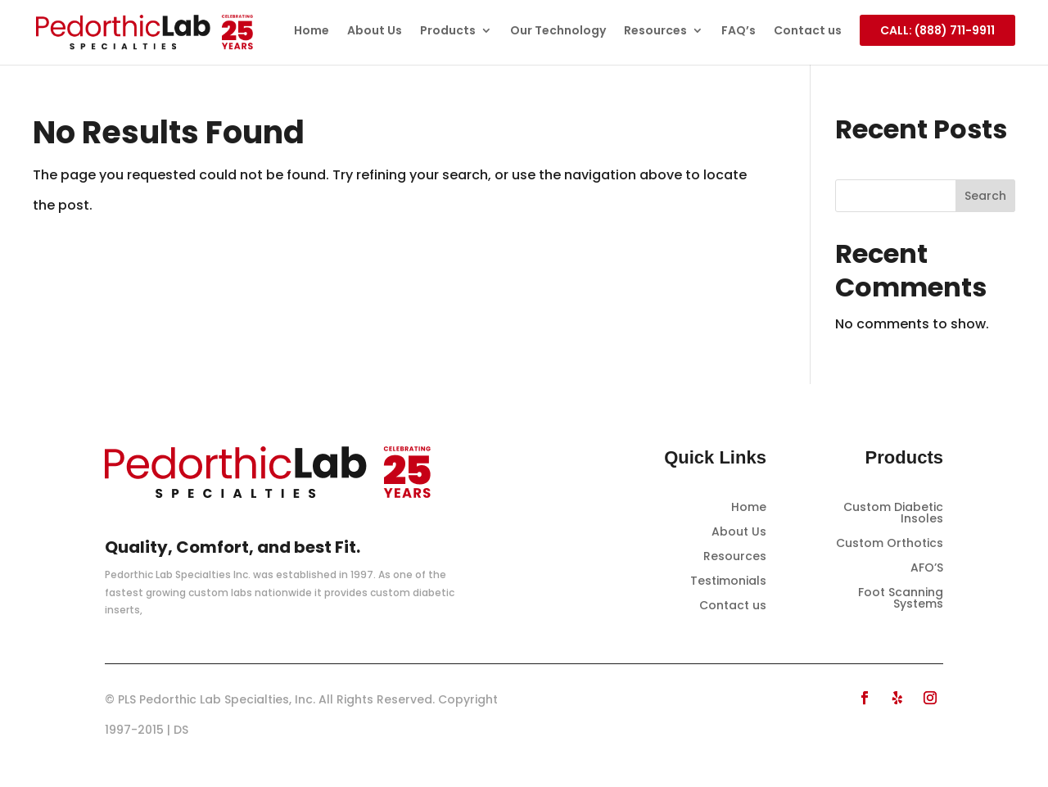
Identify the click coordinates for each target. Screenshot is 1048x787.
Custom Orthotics (889, 544)
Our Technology (558, 31)
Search (985, 196)
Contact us (808, 31)
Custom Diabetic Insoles (893, 514)
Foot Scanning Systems (900, 599)
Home (311, 31)
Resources (655, 31)
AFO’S (926, 569)
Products (448, 31)
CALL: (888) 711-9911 (937, 30)
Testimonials (728, 582)
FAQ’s (738, 31)
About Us (374, 31)
